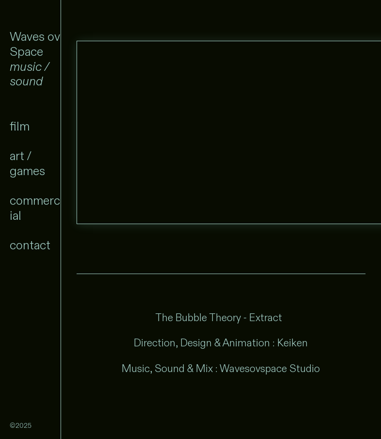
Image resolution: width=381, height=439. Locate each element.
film (20, 127)
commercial (35, 210)
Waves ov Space (35, 44)
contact (30, 248)
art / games (27, 164)
